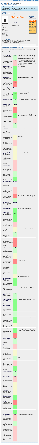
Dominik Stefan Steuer (31, 30)
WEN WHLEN (6, 3)
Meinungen (25, 0)
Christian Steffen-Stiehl (31, 29)
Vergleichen (29, 0)
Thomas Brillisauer (31, 22)
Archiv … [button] (32, 0)
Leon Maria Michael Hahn (32, 26)
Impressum (36, 0)
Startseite (15, 0)
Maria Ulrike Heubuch (31, 27)
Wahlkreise (21, 0)
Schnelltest (18, 0)
